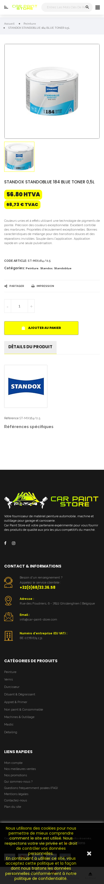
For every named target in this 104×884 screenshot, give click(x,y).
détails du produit (30, 347)
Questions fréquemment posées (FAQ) (31, 788)
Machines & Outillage (19, 717)
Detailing (10, 732)
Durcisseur (11, 687)
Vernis (8, 679)
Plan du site (12, 807)
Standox (46, 268)
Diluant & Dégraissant (19, 694)
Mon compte (13, 763)
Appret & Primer (15, 702)
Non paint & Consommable (23, 709)
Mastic (9, 724)
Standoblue (63, 268)
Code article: (15, 261)
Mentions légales (16, 794)
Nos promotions (15, 775)
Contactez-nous (15, 800)
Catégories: (14, 268)
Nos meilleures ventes (20, 769)
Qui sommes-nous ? (18, 781)
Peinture (32, 268)
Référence (11, 418)
